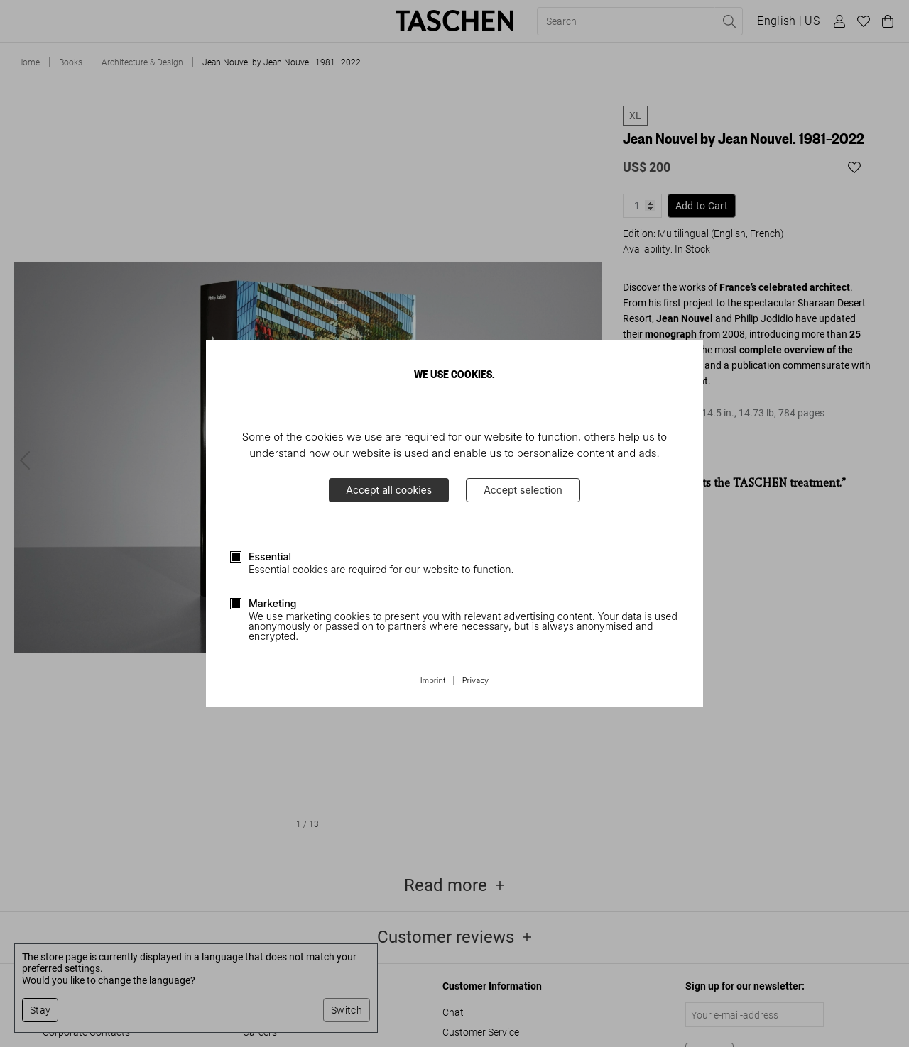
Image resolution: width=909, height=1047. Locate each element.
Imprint (432, 681)
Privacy (475, 681)
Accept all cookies (389, 490)
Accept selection (523, 490)
